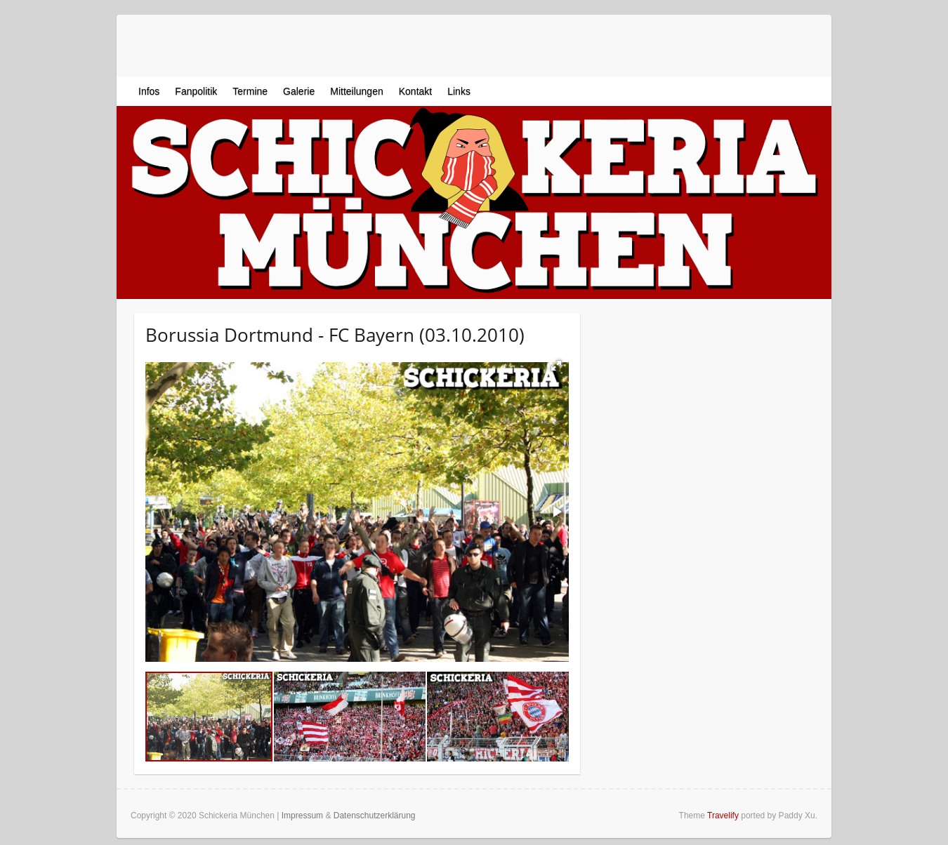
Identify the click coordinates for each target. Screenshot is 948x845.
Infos (148, 91)
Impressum (302, 815)
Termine (250, 91)
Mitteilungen (356, 91)
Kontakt (415, 91)
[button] (556, 365)
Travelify (723, 815)
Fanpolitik (196, 91)
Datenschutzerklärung (375, 815)
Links (458, 91)
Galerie (299, 91)
